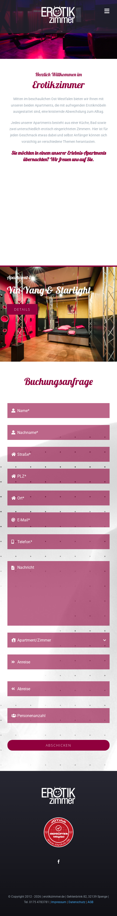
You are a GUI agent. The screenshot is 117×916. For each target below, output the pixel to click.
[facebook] (59, 862)
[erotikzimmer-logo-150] (58, 7)
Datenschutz (77, 902)
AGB (90, 902)
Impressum (58, 902)
